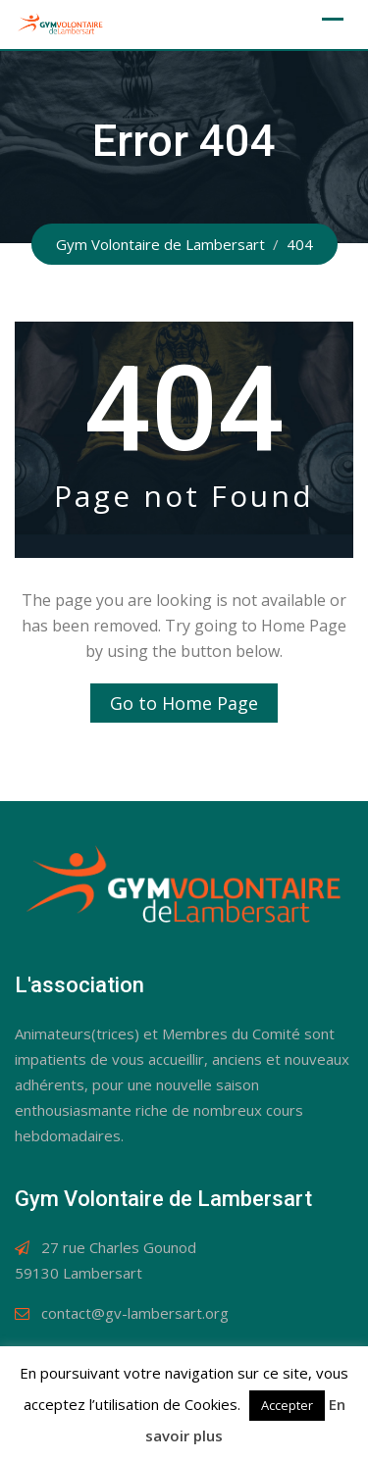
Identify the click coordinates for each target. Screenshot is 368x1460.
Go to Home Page (184, 703)
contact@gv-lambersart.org (135, 1313)
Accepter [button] (287, 1405)
